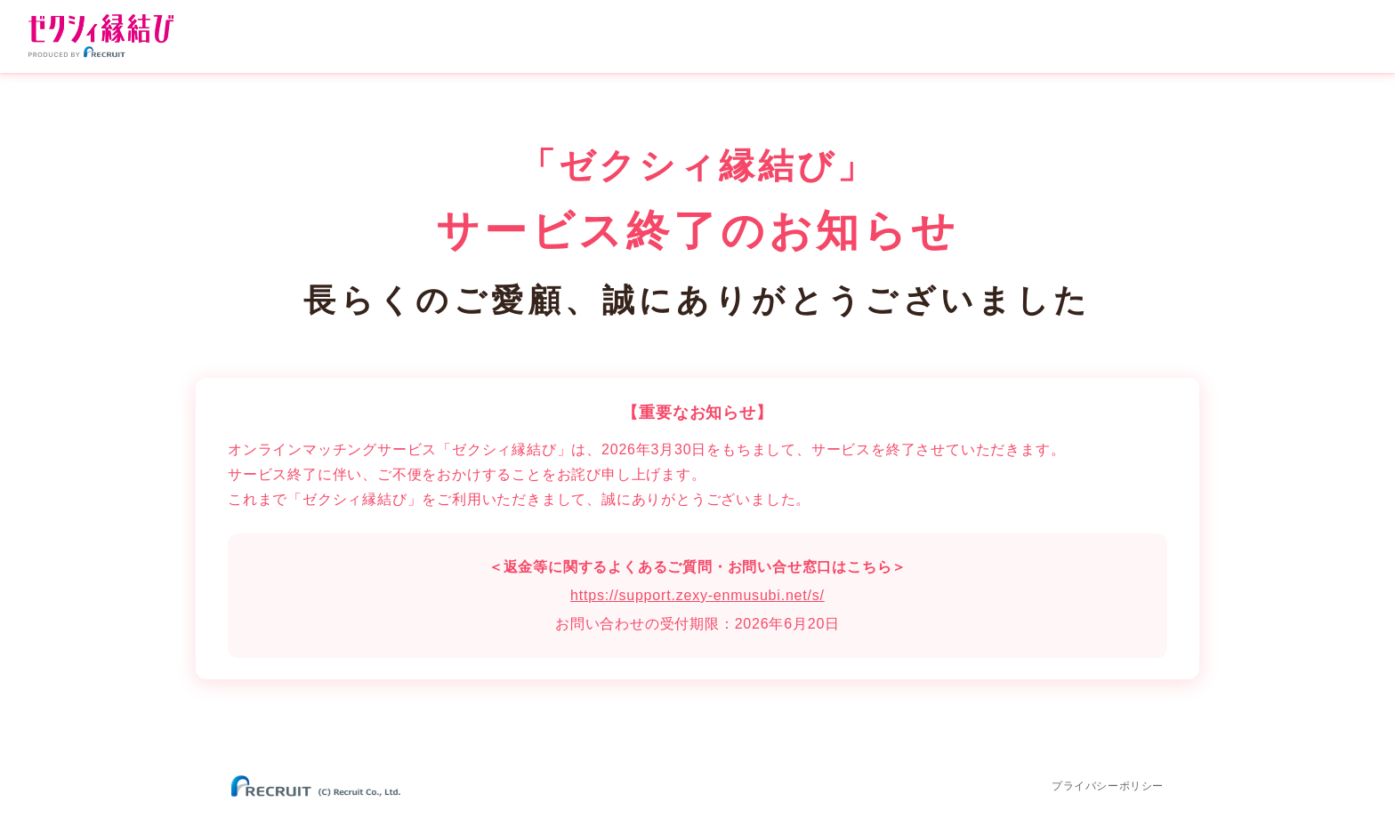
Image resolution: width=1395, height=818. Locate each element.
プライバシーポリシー (1108, 786)
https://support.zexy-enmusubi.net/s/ (697, 595)
